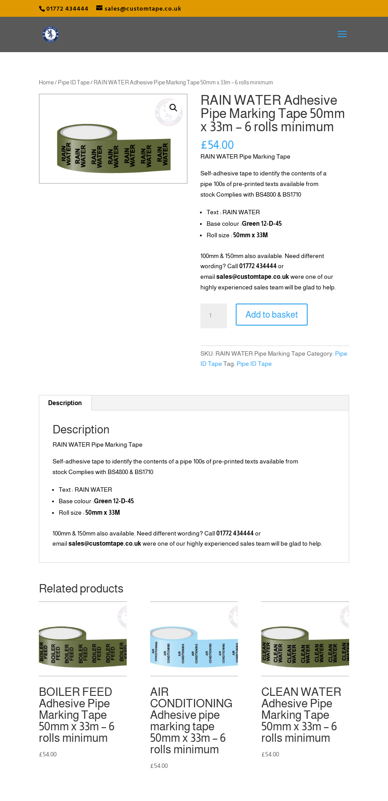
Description (65, 402)
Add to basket (271, 314)
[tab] (65, 402)
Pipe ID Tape (74, 82)
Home (46, 82)
